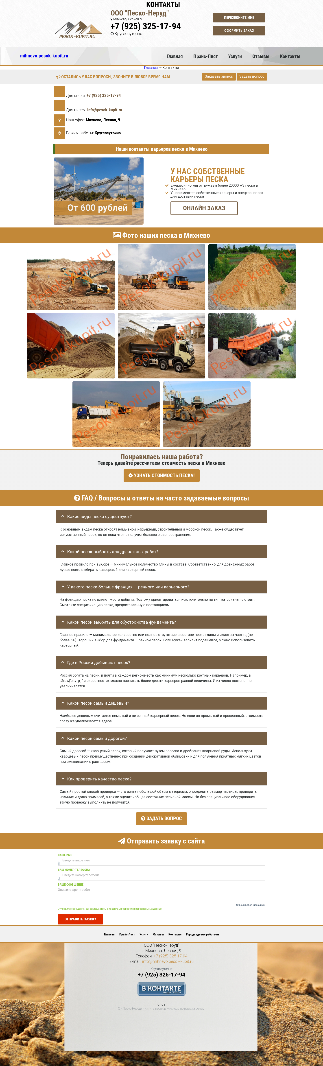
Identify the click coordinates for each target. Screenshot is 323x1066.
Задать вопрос (251, 76)
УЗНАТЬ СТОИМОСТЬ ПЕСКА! (162, 475)
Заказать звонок (219, 76)
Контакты (290, 56)
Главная (175, 56)
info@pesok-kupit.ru (104, 109)
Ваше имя (65, 852)
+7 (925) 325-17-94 (146, 26)
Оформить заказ (239, 30)
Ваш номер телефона (74, 867)
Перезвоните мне (239, 17)
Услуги (235, 56)
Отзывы (260, 56)
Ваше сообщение (70, 882)
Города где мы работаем (202, 932)
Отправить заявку (80, 917)
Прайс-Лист (205, 56)
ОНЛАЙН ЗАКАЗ (204, 208)
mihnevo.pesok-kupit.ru (44, 56)
